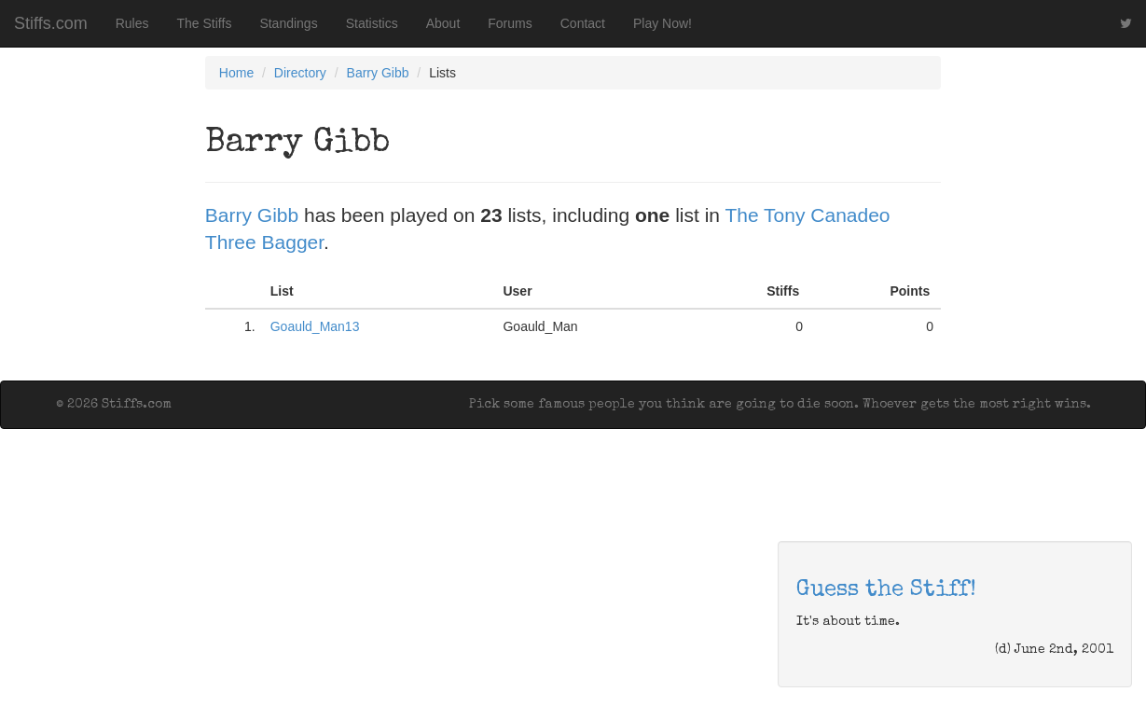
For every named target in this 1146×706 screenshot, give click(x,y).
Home (236, 72)
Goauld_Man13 (315, 326)
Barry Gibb (378, 72)
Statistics (372, 23)
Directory (300, 72)
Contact (582, 23)
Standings (288, 23)
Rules (132, 23)
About (443, 23)
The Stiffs (204, 23)
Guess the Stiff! (886, 590)
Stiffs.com (51, 23)
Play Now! (662, 23)
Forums (510, 23)
